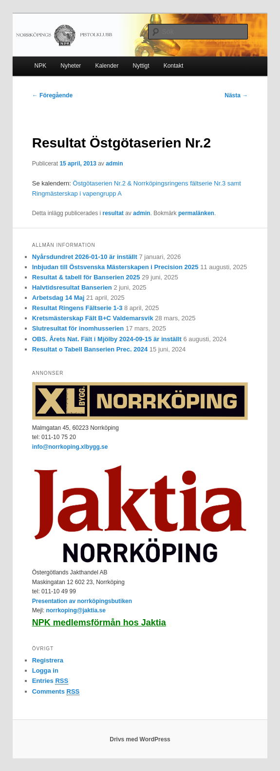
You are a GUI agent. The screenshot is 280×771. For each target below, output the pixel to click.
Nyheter (70, 65)
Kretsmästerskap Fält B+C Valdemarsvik (92, 318)
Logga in (45, 670)
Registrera (47, 660)
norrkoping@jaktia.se (75, 610)
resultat (113, 213)
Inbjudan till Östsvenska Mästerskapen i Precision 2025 (115, 267)
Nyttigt (141, 65)
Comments (56, 692)
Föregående (52, 95)
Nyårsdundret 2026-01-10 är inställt (84, 256)
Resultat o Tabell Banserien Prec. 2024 (90, 349)
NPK (41, 65)
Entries (50, 681)
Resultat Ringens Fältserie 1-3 (77, 308)
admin (114, 163)
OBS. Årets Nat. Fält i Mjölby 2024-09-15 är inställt (107, 339)
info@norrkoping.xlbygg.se (70, 446)
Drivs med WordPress (140, 739)
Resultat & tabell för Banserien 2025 (86, 277)
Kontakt (174, 65)
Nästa (236, 95)
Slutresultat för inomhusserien (78, 328)
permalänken (196, 213)
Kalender (106, 65)
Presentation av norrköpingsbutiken (82, 601)
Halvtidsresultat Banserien (72, 287)
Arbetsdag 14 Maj (58, 297)
